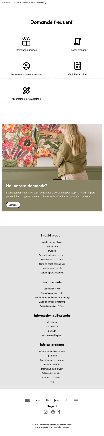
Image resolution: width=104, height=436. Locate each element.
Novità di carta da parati (52, 259)
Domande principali (26, 43)
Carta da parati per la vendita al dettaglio (52, 297)
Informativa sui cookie (52, 377)
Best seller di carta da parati (52, 255)
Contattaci (13, 205)
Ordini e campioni (77, 67)
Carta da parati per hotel (52, 293)
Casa (4, 3)
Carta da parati (52, 246)
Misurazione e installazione (26, 92)
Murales (52, 251)
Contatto (52, 331)
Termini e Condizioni (52, 364)
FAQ (52, 382)
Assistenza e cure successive (26, 67)
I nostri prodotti (78, 43)
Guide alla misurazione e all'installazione (24, 3)
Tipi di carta (52, 356)
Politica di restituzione (52, 373)
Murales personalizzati (51, 242)
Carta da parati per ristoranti (52, 302)
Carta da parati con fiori (52, 268)
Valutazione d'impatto (52, 335)
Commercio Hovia (52, 288)
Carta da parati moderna (52, 273)
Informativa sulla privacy (52, 369)
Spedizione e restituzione (52, 360)
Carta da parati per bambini (52, 264)
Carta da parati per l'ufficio (52, 306)
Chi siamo (52, 322)
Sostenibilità (52, 326)
